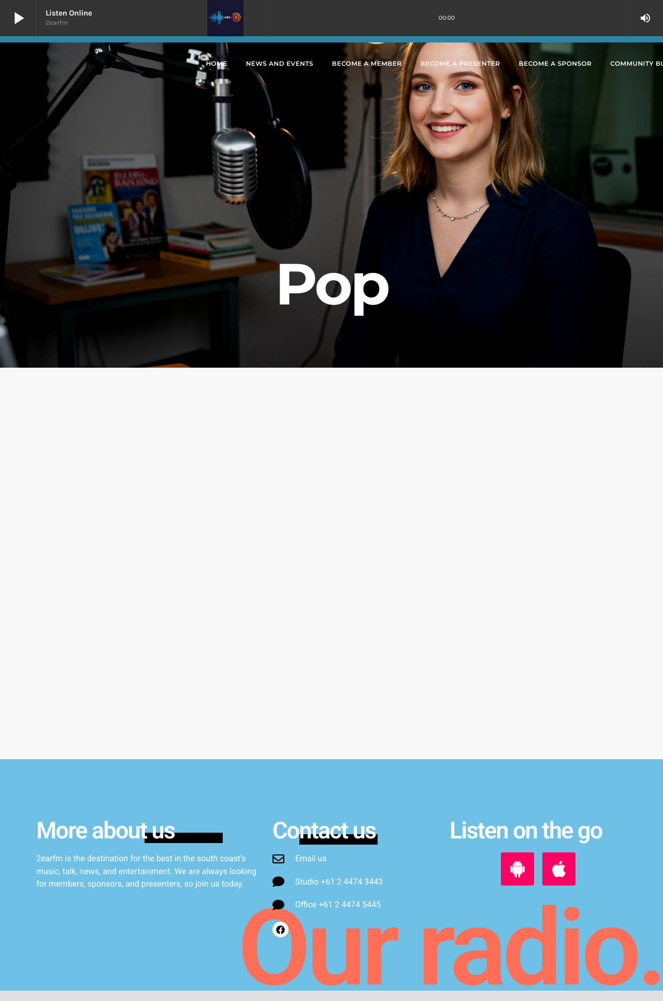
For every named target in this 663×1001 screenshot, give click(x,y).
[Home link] (101, 64)
